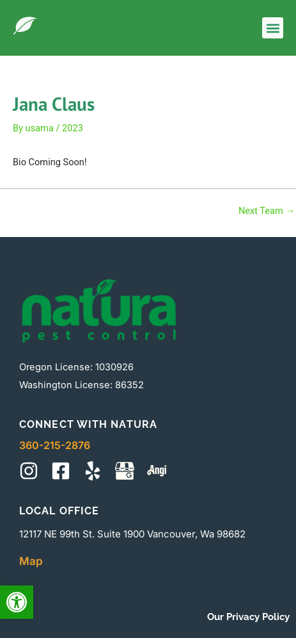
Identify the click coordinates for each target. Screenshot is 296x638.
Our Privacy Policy (248, 616)
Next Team (266, 211)
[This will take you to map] (124, 470)
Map (31, 561)
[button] (16, 602)
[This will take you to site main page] (25, 25)
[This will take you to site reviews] (156, 470)
